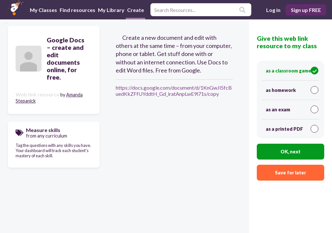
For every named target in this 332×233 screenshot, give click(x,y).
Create (135, 9)
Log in (273, 10)
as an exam (292, 109)
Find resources (77, 10)
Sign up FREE (306, 10)
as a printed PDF (292, 129)
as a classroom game (292, 70)
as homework (292, 90)
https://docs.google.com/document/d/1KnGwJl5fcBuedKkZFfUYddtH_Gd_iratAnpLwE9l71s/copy (174, 90)
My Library (111, 10)
